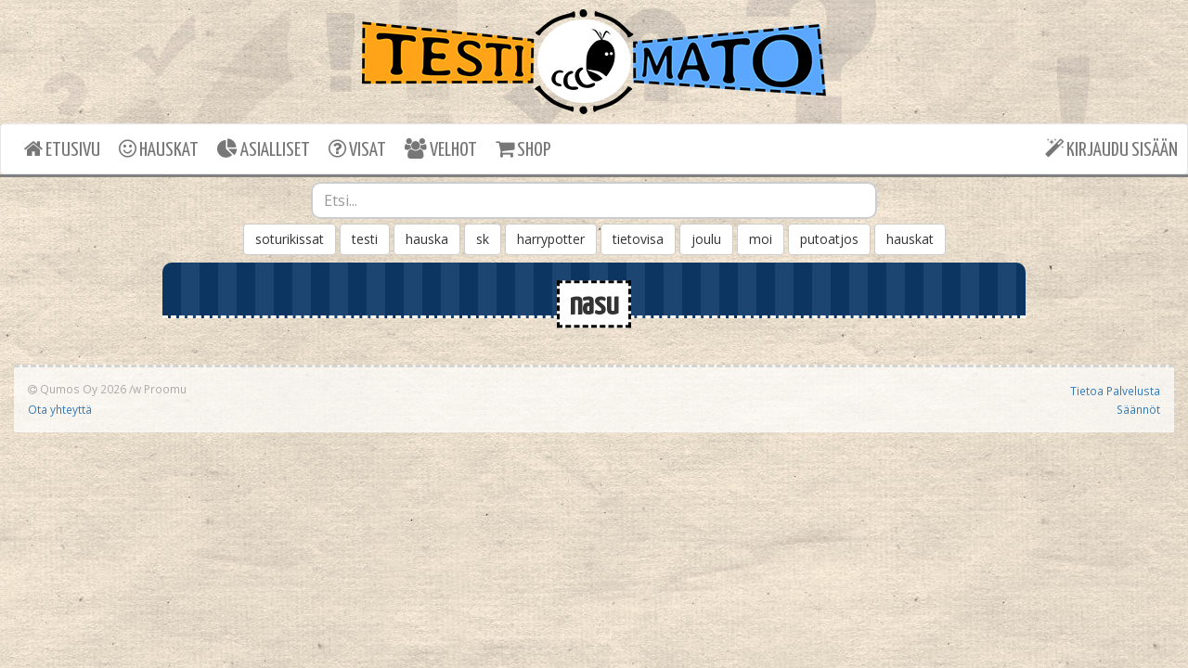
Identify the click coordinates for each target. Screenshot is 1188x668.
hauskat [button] (910, 239)
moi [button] (760, 239)
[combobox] (594, 200)
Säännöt (1138, 409)
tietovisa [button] (638, 239)
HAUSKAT (159, 149)
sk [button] (482, 239)
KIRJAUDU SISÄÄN (1111, 149)
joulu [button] (706, 239)
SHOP (523, 149)
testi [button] (365, 239)
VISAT (357, 149)
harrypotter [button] (551, 239)
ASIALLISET (263, 149)
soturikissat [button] (289, 239)
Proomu (165, 388)
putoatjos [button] (829, 239)
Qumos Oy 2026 (77, 388)
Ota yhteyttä (60, 409)
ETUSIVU (62, 149)
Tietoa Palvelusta (1115, 390)
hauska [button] (427, 239)
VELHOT (441, 149)
